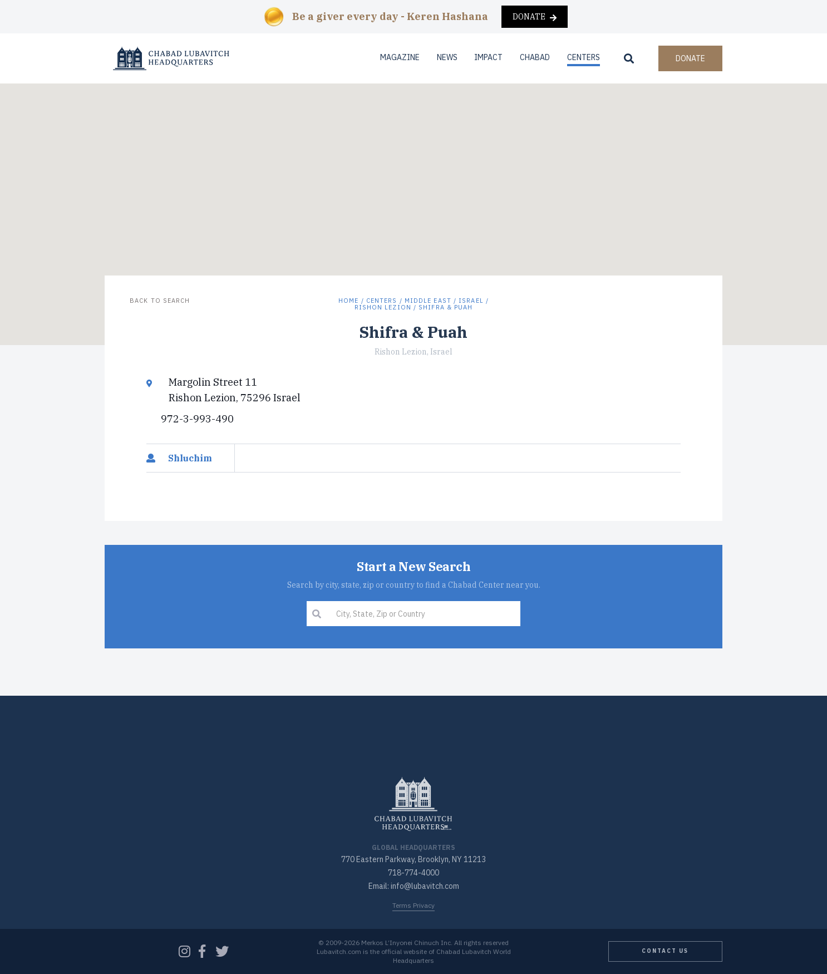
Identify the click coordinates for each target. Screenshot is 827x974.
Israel (471, 300)
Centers (583, 57)
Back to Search (160, 300)
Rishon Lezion (383, 307)
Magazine (400, 57)
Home (348, 300)
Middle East (428, 300)
